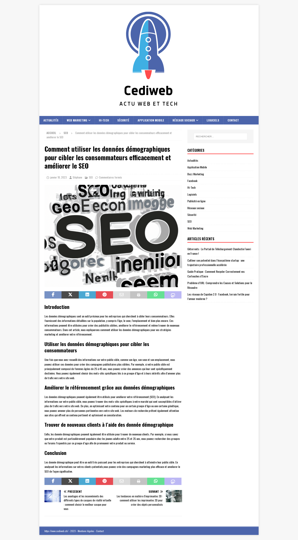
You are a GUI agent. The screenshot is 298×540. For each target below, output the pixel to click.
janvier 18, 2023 (58, 177)
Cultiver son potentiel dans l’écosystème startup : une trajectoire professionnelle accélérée (215, 262)
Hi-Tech (104, 120)
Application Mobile (151, 120)
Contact (233, 120)
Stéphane (77, 177)
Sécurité (123, 120)
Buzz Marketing (195, 174)
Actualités (50, 120)
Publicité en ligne (196, 201)
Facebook (192, 181)
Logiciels (213, 120)
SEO (91, 177)
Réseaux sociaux (184, 120)
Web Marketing (77, 120)
